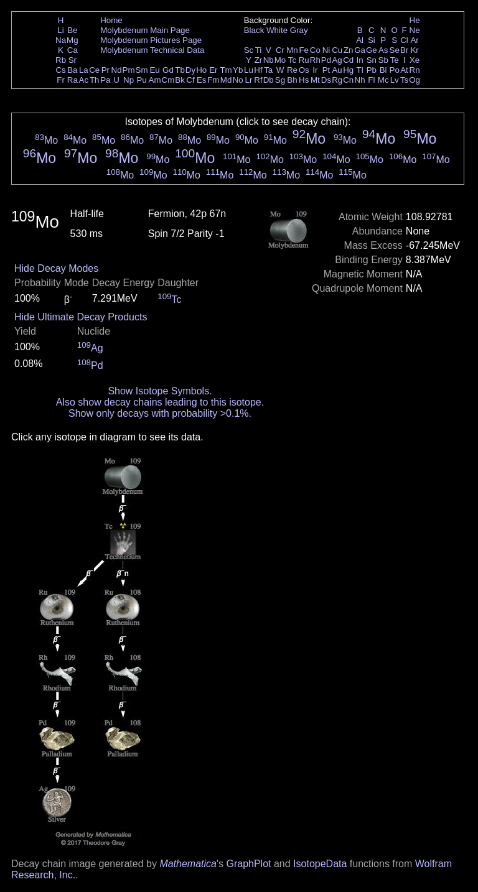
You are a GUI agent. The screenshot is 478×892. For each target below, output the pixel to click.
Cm (168, 80)
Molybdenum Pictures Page (151, 40)
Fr (61, 80)
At (404, 70)
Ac (84, 80)
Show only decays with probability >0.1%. (159, 413)
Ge (371, 50)
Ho (201, 70)
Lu (248, 70)
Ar (414, 40)
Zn (349, 50)
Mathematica (188, 863)
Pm (129, 70)
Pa (105, 80)
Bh (292, 80)
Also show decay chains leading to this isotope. (160, 402)
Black (254, 30)
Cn (348, 80)
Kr (414, 50)
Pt (326, 70)
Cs (60, 70)
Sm (142, 70)
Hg (348, 70)
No (238, 80)
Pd (326, 60)
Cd (348, 60)
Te (394, 60)
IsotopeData (320, 863)
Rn (415, 70)
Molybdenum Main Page (145, 30)
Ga (359, 50)
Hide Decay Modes (56, 268)
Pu (141, 80)
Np (128, 80)
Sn (372, 60)
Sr (72, 60)
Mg (72, 40)
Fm (213, 80)
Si (371, 40)
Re (292, 70)
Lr (249, 80)
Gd (168, 70)
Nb (268, 60)
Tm (226, 70)
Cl (404, 40)
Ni (326, 50)
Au (337, 70)
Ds (326, 80)
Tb (180, 70)
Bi (383, 70)
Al (359, 40)
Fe (304, 50)
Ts (404, 80)
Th (95, 80)
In (360, 60)
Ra (72, 80)
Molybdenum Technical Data (152, 50)
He (415, 20)
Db (268, 80)
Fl (371, 80)
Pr (105, 70)
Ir (314, 70)
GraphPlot (248, 863)
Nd (116, 70)
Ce (94, 70)
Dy (190, 70)
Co (315, 50)
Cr (280, 50)
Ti (258, 50)
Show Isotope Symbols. (160, 391)
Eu (154, 70)
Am (155, 80)
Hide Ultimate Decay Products (80, 317)
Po (395, 70)
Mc (383, 80)
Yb (238, 70)
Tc (292, 60)
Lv (394, 80)
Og (414, 80)
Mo (280, 60)
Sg (280, 80)
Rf (258, 80)
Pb (372, 70)
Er (213, 70)
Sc (249, 50)
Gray (299, 30)
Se (395, 50)
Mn (292, 50)
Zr (259, 60)
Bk (180, 80)
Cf (190, 80)
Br (404, 50)
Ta (268, 70)
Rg (337, 80)
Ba (72, 70)
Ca (72, 50)
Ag (337, 60)
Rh (315, 60)
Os (304, 70)
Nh (360, 80)
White (277, 30)
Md (226, 80)
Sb (383, 60)
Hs (304, 80)
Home (111, 20)
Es (202, 80)
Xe (414, 60)
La (83, 70)
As (383, 50)
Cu (337, 50)
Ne (415, 30)
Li (60, 30)
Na (60, 40)
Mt (315, 80)
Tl (360, 70)
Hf (258, 70)
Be (72, 30)
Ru (304, 60)
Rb (60, 60)
